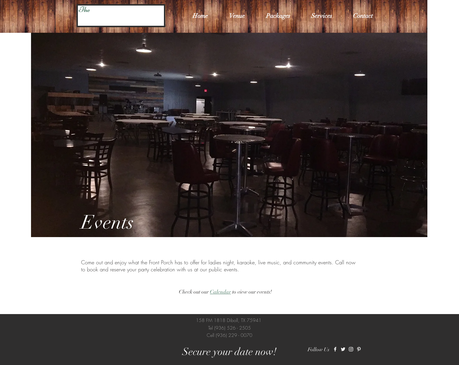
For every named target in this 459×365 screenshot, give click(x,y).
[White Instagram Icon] (351, 349)
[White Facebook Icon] (335, 349)
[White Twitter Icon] (343, 349)
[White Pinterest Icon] (359, 349)
